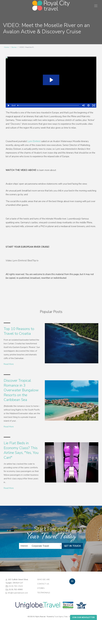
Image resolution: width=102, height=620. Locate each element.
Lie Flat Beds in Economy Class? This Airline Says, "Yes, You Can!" (21, 450)
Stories (14, 47)
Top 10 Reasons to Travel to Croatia (19, 331)
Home (6, 47)
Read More (9, 364)
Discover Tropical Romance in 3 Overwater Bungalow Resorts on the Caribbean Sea (21, 390)
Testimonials (43, 592)
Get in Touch (72, 545)
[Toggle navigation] (95, 5)
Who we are (43, 579)
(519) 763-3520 (16, 586)
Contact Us (43, 583)
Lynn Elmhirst (33, 141)
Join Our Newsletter (83, 617)
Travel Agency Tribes (61, 617)
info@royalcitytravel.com (18, 592)
